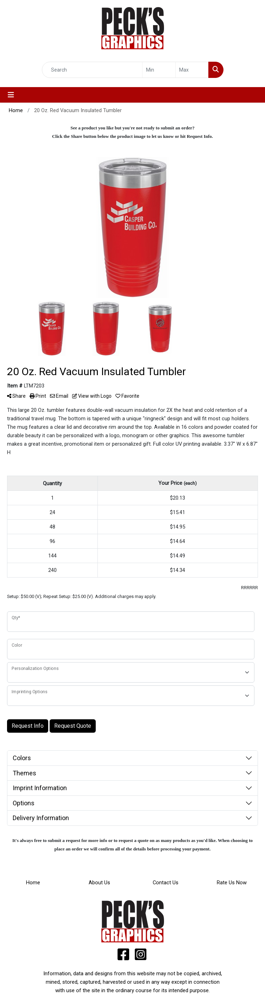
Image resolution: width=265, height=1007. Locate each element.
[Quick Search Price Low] (159, 70)
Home (33, 882)
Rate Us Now (232, 882)
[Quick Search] (92, 70)
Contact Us (165, 882)
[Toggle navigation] (11, 95)
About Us (99, 882)
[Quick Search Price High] (192, 70)
